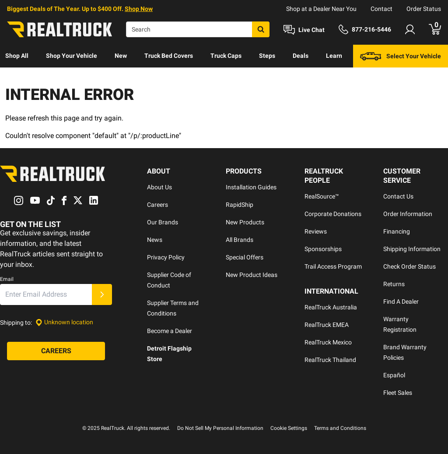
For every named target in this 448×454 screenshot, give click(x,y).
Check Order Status (409, 266)
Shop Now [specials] (139, 8)
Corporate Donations (332, 213)
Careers (157, 204)
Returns (394, 283)
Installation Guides (251, 187)
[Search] (198, 29)
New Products (245, 222)
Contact (381, 8)
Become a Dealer (169, 330)
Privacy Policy (166, 257)
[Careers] (56, 351)
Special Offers (244, 257)
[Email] (46, 294)
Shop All (16, 55)
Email (7, 279)
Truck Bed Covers (168, 55)
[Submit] (102, 294)
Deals (300, 55)
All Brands (239, 239)
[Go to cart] (435, 29)
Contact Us (398, 196)
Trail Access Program (333, 266)
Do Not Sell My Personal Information (220, 428)
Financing (396, 231)
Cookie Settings (288, 428)
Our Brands (162, 222)
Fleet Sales (397, 392)
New (121, 55)
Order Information (407, 213)
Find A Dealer (401, 301)
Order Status (423, 8)
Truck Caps (226, 55)
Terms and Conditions (340, 428)
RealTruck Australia (330, 307)
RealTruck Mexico (328, 342)
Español (394, 375)
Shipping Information (412, 248)
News (154, 239)
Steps (267, 55)
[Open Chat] (304, 30)
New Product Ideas (251, 274)
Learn (334, 55)
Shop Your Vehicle (71, 55)
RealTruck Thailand (330, 359)
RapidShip (239, 204)
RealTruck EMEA (326, 324)
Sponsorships (323, 248)
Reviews (315, 231)
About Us (159, 187)
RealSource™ (321, 196)
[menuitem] (17, 56)
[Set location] (64, 322)
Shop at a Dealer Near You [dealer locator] (321, 8)
